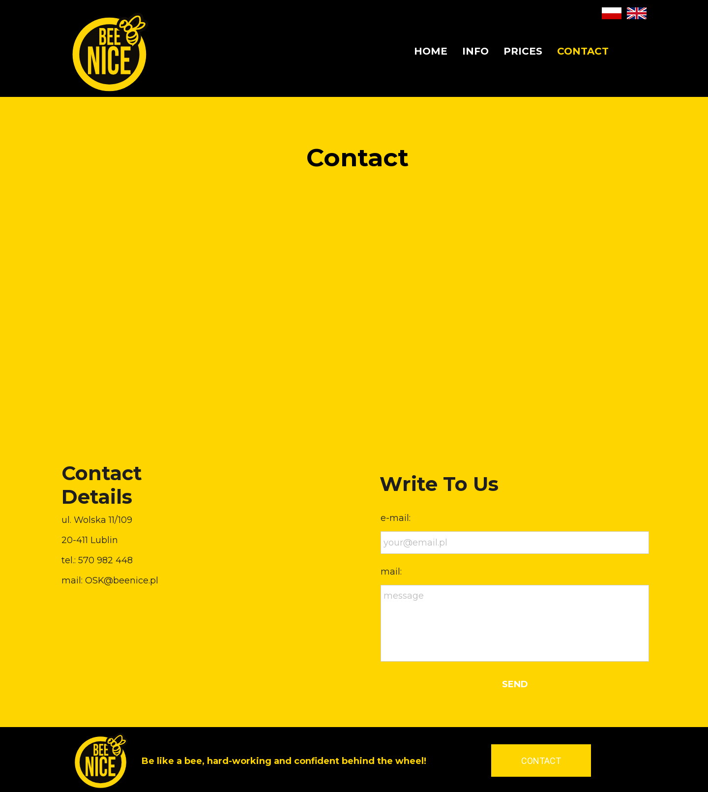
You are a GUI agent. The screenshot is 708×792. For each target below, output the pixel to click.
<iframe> (354, 327)
